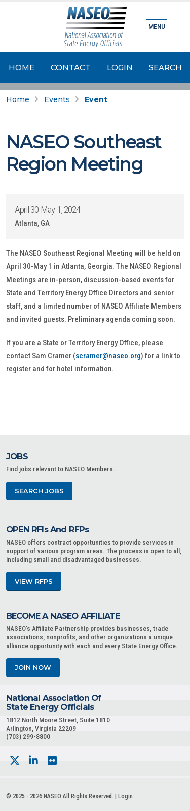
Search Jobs (39, 491)
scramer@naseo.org (108, 355)
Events (57, 99)
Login (120, 67)
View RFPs (34, 581)
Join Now (33, 667)
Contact (71, 67)
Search (165, 67)
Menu (156, 26)
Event (96, 99)
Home (21, 67)
